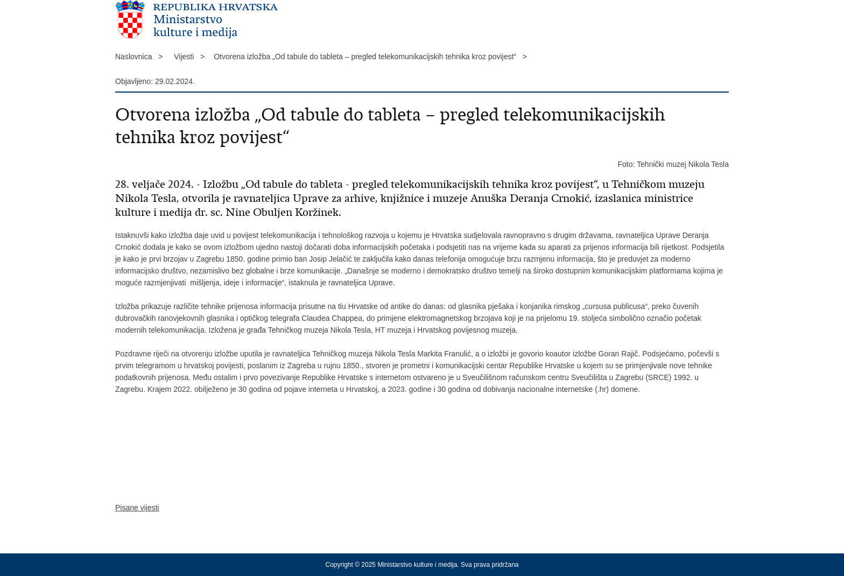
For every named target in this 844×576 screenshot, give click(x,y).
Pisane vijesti (137, 507)
